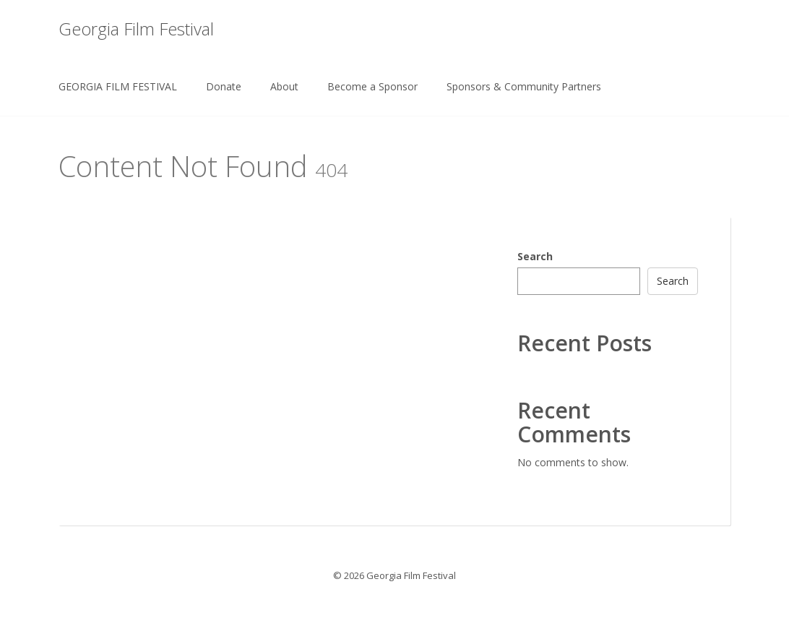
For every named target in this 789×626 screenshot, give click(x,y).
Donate (223, 86)
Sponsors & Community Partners (524, 86)
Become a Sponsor (372, 86)
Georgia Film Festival (136, 28)
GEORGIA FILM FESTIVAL (118, 86)
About (284, 86)
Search (535, 256)
